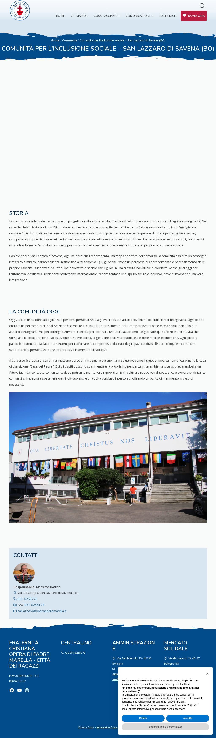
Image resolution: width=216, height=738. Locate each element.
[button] (207, 673)
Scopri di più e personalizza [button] (165, 726)
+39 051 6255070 (75, 652)
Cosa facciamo (106, 16)
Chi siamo (78, 16)
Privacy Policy (86, 727)
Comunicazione (138, 16)
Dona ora (196, 16)
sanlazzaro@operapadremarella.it (42, 611)
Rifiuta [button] (143, 718)
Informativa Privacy (108, 727)
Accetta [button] (187, 718)
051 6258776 (27, 599)
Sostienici (167, 16)
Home (60, 16)
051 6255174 (34, 605)
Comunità (69, 40)
